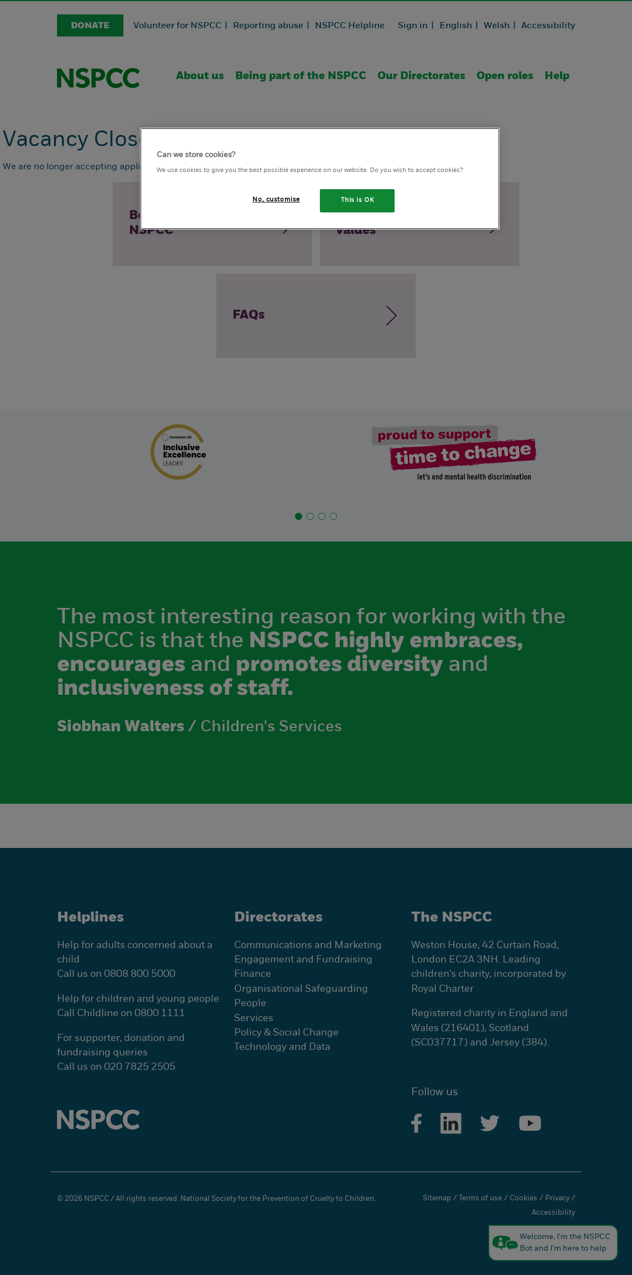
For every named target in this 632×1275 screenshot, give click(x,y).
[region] (320, 179)
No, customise (275, 199)
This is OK (357, 200)
